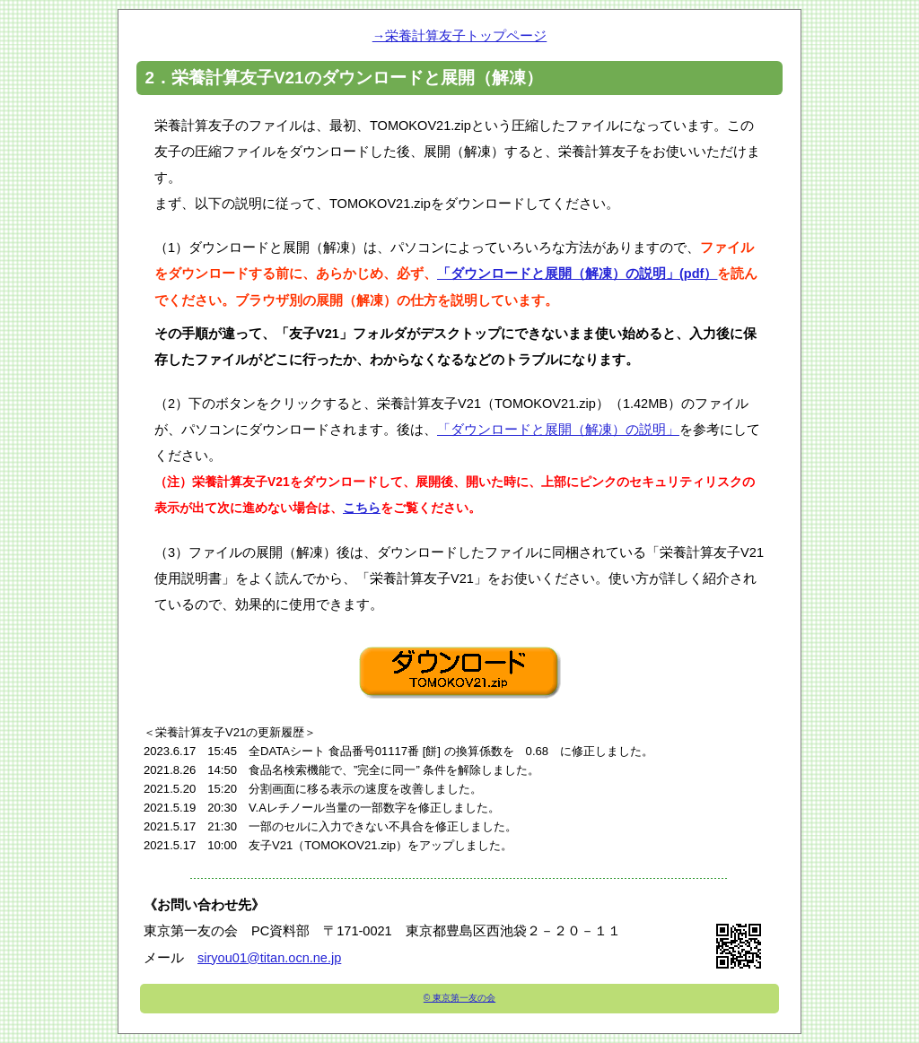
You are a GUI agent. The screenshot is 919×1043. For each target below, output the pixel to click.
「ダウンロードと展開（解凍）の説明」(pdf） (577, 273)
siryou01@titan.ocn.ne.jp (269, 958)
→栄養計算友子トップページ (459, 36)
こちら (362, 507)
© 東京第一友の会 (459, 998)
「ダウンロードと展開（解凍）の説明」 (558, 429)
